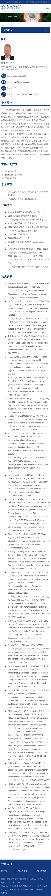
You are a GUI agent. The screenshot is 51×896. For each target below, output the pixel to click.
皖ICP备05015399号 (26, 889)
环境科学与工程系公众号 (14, 2)
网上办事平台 (22, 871)
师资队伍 (8, 30)
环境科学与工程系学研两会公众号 (37, 2)
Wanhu (4, 893)
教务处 (41, 871)
